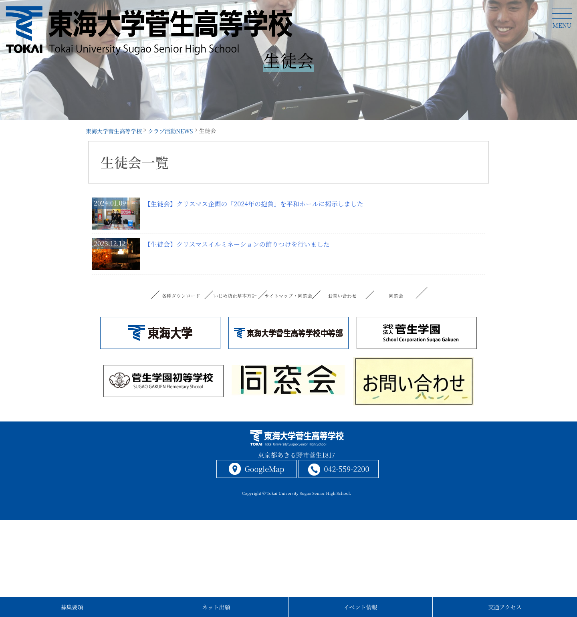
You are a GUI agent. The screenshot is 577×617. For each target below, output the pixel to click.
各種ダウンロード (180, 295)
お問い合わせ (342, 295)
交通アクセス (505, 607)
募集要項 (72, 607)
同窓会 (396, 295)
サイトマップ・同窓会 (288, 295)
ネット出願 (216, 607)
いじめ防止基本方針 (235, 295)
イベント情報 (360, 607)
